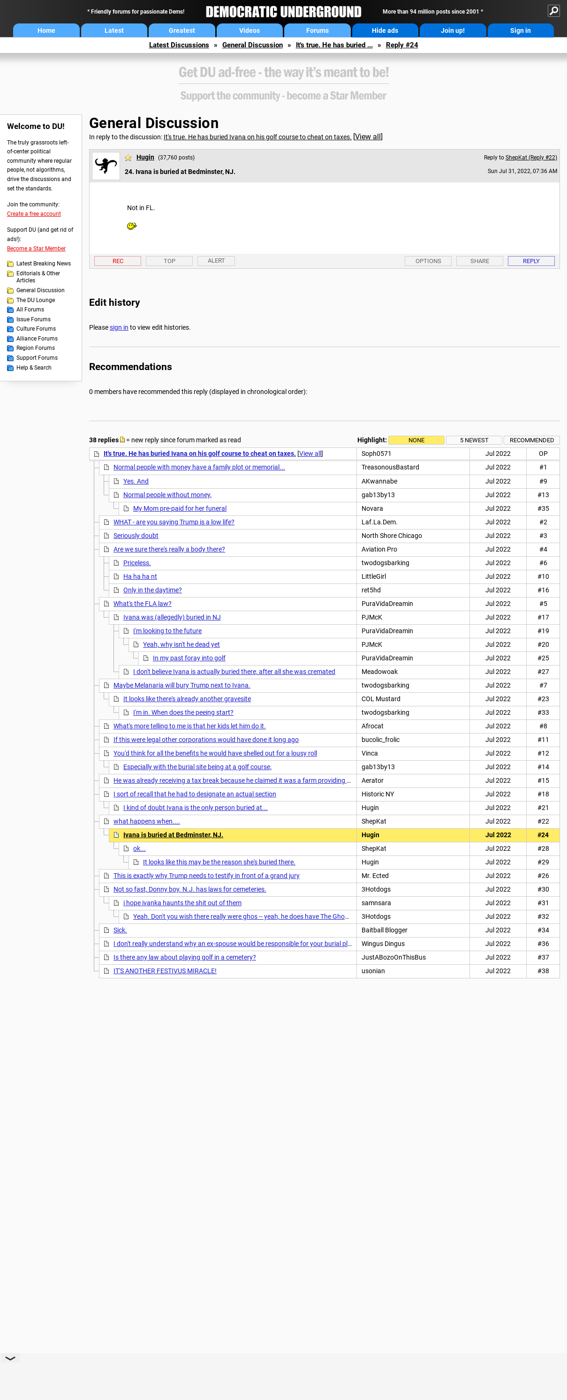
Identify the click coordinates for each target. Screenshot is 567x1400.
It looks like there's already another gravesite (187, 699)
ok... (139, 848)
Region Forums (35, 348)
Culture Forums (36, 328)
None (416, 440)
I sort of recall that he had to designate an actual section (194, 794)
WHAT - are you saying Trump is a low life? (173, 522)
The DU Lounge (35, 300)
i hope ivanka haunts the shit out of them (182, 903)
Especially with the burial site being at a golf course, (197, 767)
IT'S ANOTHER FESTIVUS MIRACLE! (165, 971)
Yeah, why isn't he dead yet (181, 644)
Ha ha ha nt (140, 576)
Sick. (120, 930)
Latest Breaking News (43, 263)
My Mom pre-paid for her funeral (180, 508)
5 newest (474, 440)
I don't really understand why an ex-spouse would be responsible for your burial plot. (234, 943)
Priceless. (137, 563)
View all (368, 136)
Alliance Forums (37, 338)
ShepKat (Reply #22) (531, 157)
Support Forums (37, 358)
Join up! (453, 30)
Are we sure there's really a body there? (169, 549)
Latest (114, 30)
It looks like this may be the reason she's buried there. (219, 862)
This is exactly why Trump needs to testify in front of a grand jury (206, 875)
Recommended (532, 440)
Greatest (182, 30)
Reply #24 (402, 45)
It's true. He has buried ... (334, 45)
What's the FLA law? (142, 603)
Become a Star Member (36, 248)
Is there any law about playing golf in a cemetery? (184, 957)
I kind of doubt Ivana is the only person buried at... (195, 807)
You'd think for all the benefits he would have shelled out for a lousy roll (215, 753)
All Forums (30, 309)
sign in (119, 327)
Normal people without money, (167, 495)
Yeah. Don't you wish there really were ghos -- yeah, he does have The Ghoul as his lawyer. (261, 916)
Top (169, 261)
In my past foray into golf (189, 658)
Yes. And (136, 481)
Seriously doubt (136, 535)
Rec (118, 261)
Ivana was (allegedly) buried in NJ (172, 617)
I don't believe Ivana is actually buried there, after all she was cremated (234, 671)
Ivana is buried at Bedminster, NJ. (173, 835)
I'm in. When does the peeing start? (183, 712)
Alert (216, 260)
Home (46, 30)
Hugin (145, 157)
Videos (249, 30)
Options (428, 261)
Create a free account (34, 214)
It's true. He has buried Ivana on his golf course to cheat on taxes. (258, 137)
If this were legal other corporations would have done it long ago (206, 739)
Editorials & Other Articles (38, 277)
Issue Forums (33, 319)
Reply (531, 261)
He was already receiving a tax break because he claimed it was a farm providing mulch (238, 780)
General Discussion (252, 45)
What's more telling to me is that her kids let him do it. (189, 726)
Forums (317, 30)
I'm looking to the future (167, 631)
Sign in (520, 30)
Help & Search (34, 367)
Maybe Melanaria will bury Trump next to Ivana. (181, 685)
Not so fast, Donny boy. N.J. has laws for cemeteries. (189, 889)
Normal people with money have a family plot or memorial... (199, 467)
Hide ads (385, 30)
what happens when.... (146, 821)
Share (479, 261)
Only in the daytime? (152, 590)
